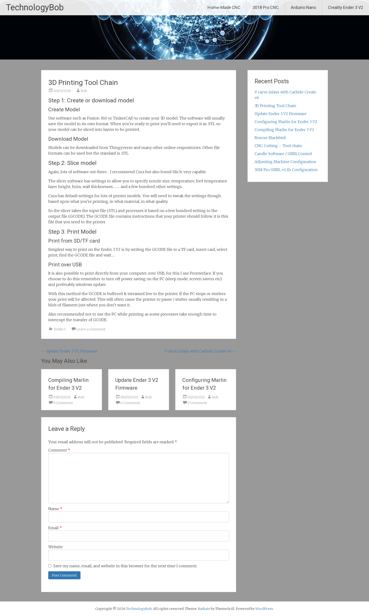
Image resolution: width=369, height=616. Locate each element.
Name (55, 508)
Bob (84, 91)
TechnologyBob (35, 7)
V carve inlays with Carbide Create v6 (200, 351)
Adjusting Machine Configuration (285, 161)
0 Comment (63, 403)
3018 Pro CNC (266, 7)
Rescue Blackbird (270, 137)
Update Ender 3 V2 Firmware (69, 351)
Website (55, 546)
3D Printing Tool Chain (275, 105)
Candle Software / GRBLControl (283, 153)
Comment (59, 450)
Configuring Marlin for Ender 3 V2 (286, 121)
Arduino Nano (303, 7)
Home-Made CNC (224, 7)
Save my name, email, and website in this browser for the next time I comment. (125, 566)
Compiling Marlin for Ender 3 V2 (284, 129)
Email (55, 527)
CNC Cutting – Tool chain (278, 145)
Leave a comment (90, 329)
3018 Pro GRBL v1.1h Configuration (286, 169)
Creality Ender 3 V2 (345, 7)
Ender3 (60, 329)
